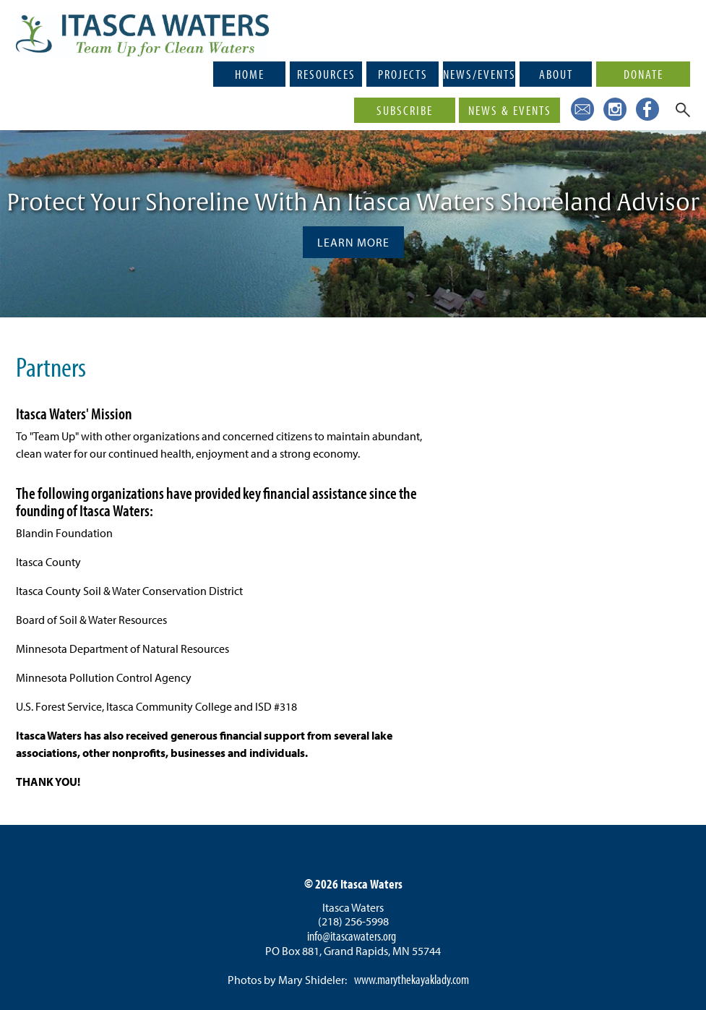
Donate (643, 73)
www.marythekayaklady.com (411, 979)
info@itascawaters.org (351, 935)
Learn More (353, 242)
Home (249, 73)
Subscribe (404, 110)
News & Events (509, 110)
